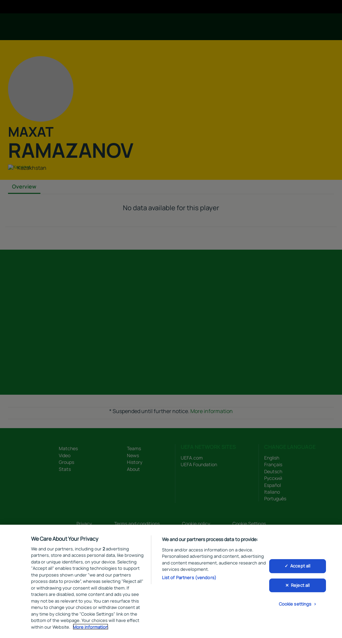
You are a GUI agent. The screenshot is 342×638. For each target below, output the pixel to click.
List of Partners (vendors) (189, 579)
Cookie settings (295, 605)
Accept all (300, 567)
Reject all (300, 587)
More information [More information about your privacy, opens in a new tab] (90, 628)
